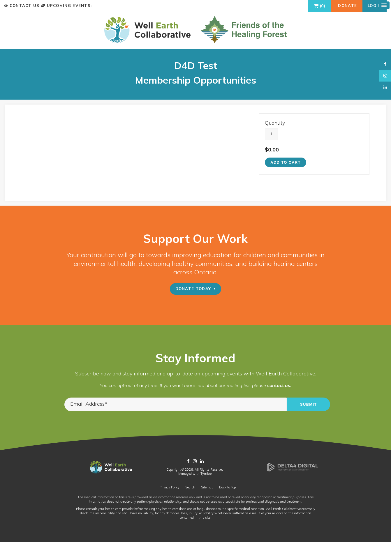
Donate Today (193, 289)
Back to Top (227, 488)
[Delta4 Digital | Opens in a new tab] (292, 471)
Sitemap (207, 488)
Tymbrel (206, 474)
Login (374, 5)
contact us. (279, 386)
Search (190, 488)
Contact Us (24, 5)
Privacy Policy (169, 488)
